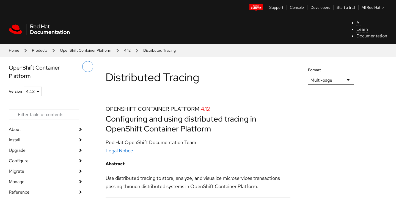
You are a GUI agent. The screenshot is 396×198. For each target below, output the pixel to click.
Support (276, 7)
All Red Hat (373, 7)
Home (14, 50)
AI (358, 23)
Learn (362, 29)
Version (15, 91)
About (15, 129)
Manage (16, 182)
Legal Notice (119, 150)
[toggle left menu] (87, 66)
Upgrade (17, 150)
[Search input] (44, 114)
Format (314, 69)
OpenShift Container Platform (85, 50)
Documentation (371, 36)
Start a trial (346, 7)
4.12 (127, 50)
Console (297, 7)
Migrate (16, 171)
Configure (19, 161)
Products (39, 50)
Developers (320, 7)
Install (14, 140)
